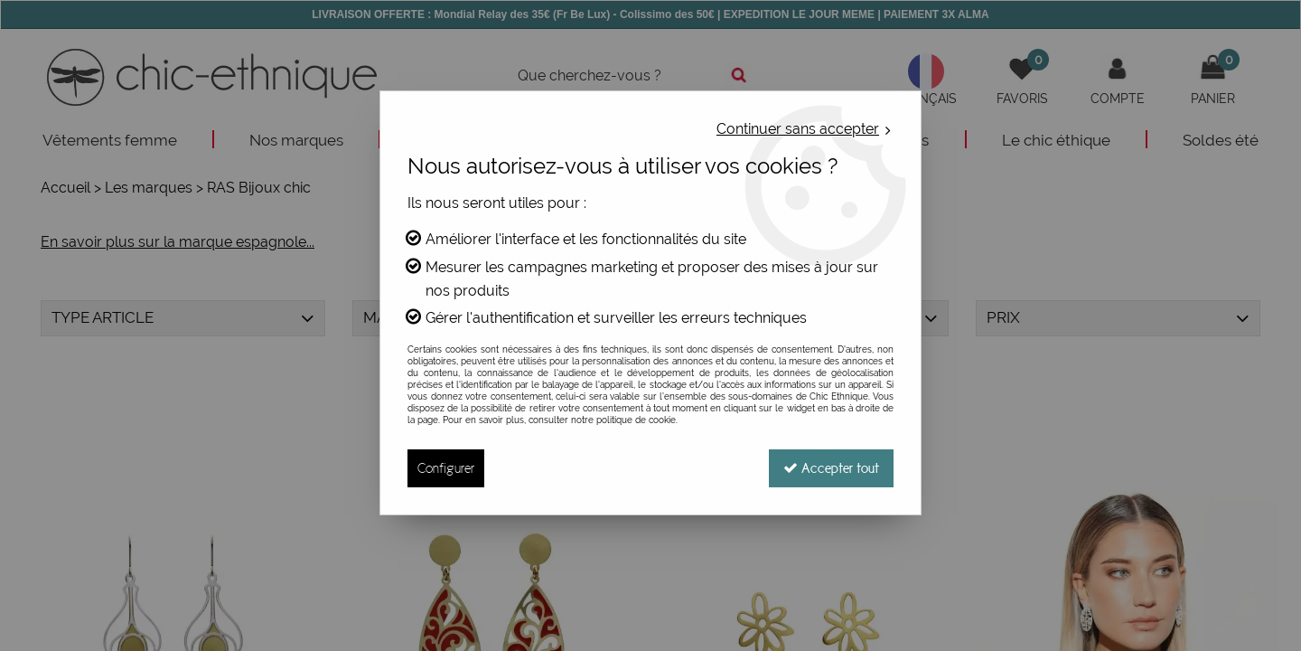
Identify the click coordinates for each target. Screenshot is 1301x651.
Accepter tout (831, 468)
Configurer (445, 468)
